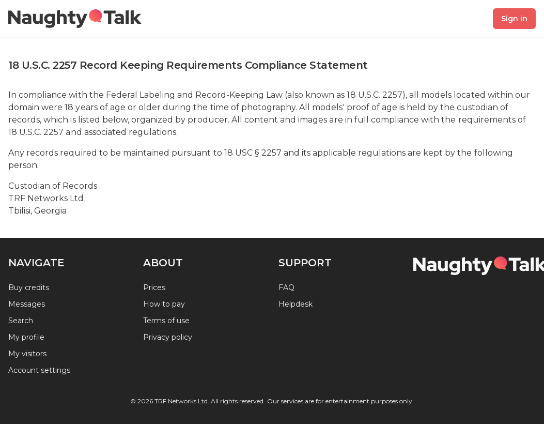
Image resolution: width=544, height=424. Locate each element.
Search (20, 320)
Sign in (514, 18)
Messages (26, 304)
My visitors (27, 353)
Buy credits (28, 287)
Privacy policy (167, 337)
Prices (154, 287)
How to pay (164, 304)
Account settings (39, 370)
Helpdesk (295, 304)
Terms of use (166, 320)
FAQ (286, 287)
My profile (26, 337)
